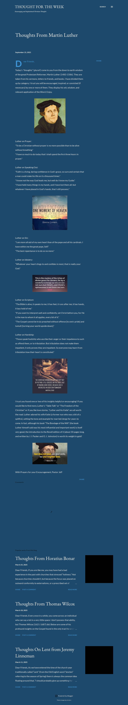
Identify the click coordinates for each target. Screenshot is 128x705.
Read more (72, 589)
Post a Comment (29, 589)
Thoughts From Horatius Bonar (45, 558)
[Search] (103, 7)
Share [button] (98, 61)
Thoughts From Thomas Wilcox (45, 604)
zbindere (69, 700)
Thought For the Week (39, 6)
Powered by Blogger (64, 696)
